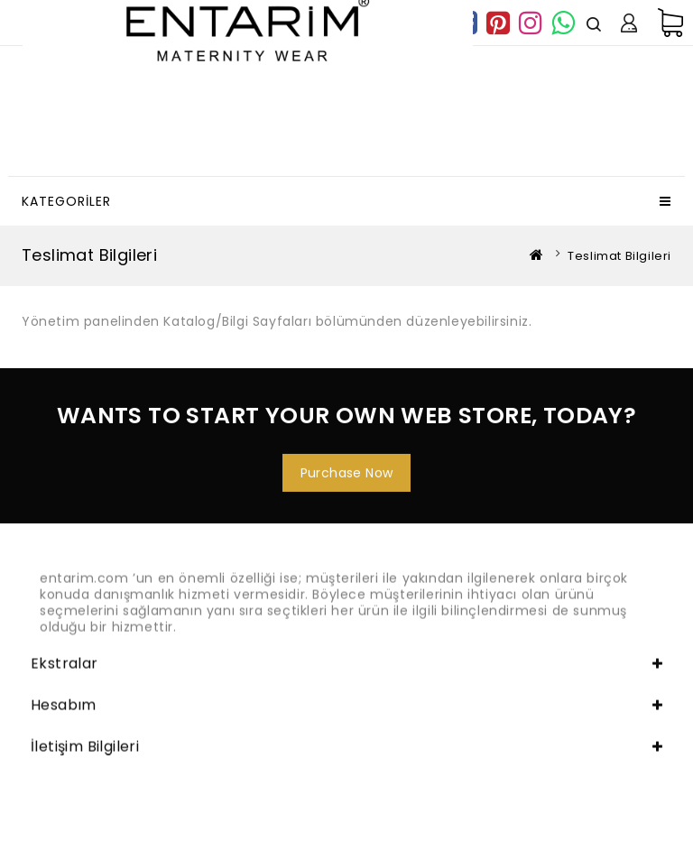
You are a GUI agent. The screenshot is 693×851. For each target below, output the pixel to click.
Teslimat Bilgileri (619, 255)
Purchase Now (346, 477)
